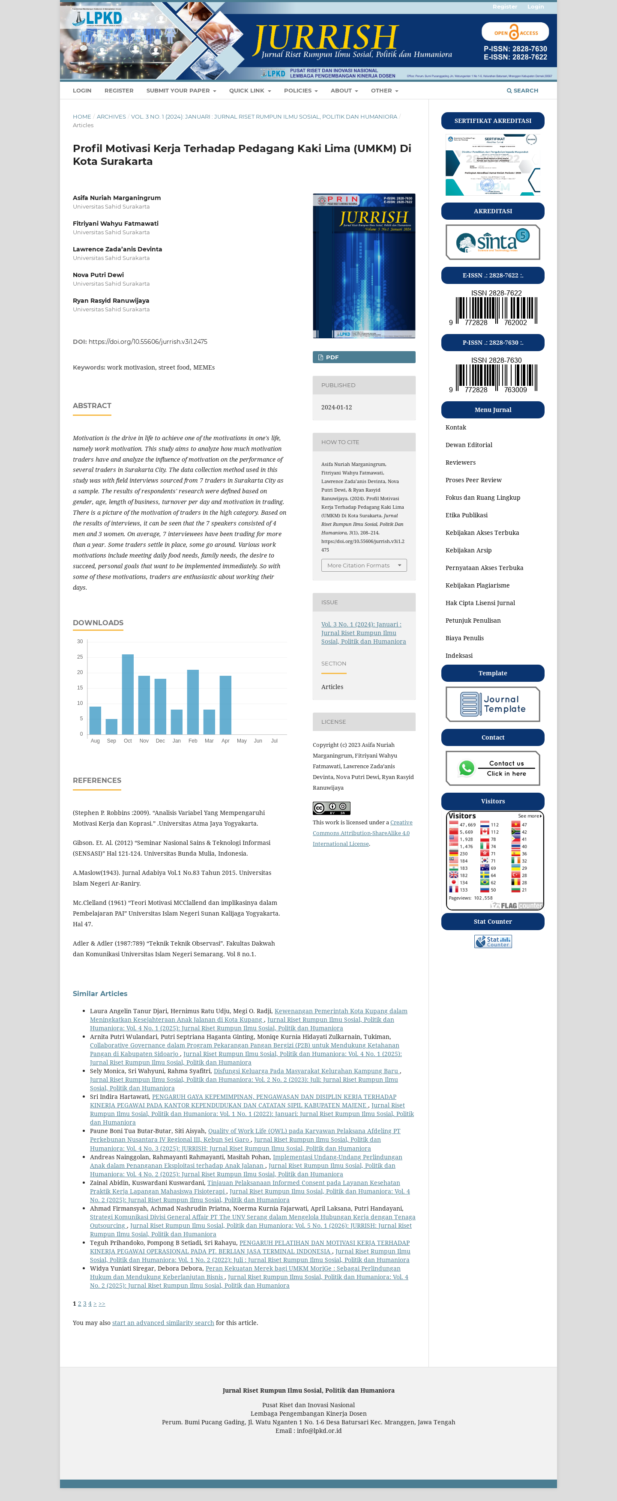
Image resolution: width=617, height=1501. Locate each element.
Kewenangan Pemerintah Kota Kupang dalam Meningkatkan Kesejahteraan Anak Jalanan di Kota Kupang (248, 1015)
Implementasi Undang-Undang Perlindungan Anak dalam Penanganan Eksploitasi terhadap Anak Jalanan (246, 1161)
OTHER (382, 90)
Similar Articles (100, 994)
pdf (331, 357)
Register (119, 90)
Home (82, 116)
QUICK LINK (247, 90)
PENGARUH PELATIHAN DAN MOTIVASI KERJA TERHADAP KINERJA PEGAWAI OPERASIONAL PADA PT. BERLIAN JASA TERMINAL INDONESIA (250, 1246)
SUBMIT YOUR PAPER (179, 90)
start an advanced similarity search (163, 1323)
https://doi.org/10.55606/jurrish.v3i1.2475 (148, 342)
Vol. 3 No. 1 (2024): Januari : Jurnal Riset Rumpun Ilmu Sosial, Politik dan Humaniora (264, 116)
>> (102, 1303)
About (342, 90)
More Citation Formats (358, 565)
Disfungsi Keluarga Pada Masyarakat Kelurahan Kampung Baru (307, 1071)
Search (523, 90)
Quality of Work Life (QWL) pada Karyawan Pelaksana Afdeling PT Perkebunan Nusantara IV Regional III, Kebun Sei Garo (245, 1135)
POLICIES (298, 90)
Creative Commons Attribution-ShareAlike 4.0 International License (363, 832)
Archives (111, 116)
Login (82, 90)
